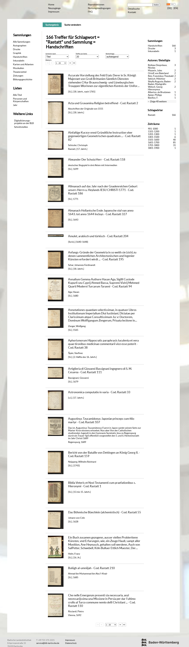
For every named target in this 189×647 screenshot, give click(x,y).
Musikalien (18, 68)
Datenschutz (70, 643)
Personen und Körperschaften (21, 100)
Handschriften (20, 56)
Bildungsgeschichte (22, 79)
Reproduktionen (96, 4)
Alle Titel (17, 95)
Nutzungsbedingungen (99, 8)
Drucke (16, 49)
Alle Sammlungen (21, 41)
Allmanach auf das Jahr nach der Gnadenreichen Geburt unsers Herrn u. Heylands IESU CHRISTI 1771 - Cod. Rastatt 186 (102, 190)
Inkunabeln (18, 60)
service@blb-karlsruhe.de (47, 643)
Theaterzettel (19, 72)
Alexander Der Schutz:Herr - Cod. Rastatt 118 (96, 159)
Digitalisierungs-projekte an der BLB (24, 121)
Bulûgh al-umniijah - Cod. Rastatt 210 (91, 568)
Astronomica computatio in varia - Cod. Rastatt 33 (99, 392)
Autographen (19, 45)
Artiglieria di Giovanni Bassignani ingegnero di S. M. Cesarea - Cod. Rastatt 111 (100, 370)
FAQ (90, 11)
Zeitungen (18, 75)
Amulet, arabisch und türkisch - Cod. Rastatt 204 (98, 236)
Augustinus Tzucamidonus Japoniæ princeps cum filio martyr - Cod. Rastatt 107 (101, 420)
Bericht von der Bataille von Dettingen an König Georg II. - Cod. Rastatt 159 (104, 454)
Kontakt (132, 12)
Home (51, 4)
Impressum (53, 11)
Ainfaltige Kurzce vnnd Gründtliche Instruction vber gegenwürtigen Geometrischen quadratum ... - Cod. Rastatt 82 (104, 136)
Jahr (15, 105)
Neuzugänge (54, 8)
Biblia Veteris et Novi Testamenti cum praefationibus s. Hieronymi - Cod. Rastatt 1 (102, 484)
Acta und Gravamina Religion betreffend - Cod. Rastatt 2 (103, 103)
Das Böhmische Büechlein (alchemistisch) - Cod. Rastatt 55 (104, 512)
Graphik (17, 53)
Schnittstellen (21, 127)
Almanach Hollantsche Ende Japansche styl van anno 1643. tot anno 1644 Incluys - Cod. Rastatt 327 (100, 212)
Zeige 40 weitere (158, 101)
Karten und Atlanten (23, 64)
